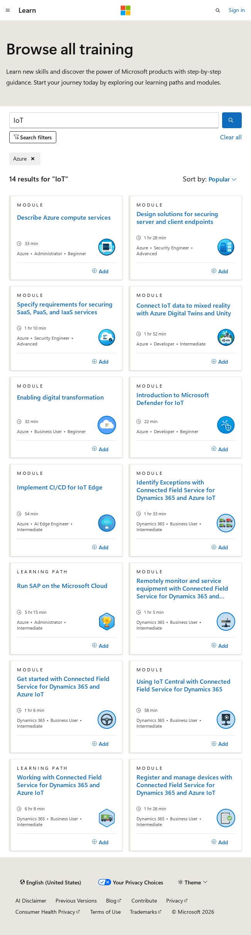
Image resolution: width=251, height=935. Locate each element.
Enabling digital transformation (60, 397)
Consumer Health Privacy (45, 911)
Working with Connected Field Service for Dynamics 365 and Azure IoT (59, 784)
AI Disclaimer (30, 900)
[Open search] (218, 10)
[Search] (114, 120)
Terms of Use (105, 911)
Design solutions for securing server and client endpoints (177, 217)
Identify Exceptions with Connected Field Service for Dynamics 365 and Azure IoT (176, 489)
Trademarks (143, 911)
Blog (111, 900)
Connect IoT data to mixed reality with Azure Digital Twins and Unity (183, 309)
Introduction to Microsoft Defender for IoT (172, 399)
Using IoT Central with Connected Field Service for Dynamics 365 (183, 685)
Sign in (237, 10)
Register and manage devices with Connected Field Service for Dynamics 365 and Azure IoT (184, 784)
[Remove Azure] (24, 158)
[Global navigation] (7, 10)
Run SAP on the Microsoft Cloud (62, 585)
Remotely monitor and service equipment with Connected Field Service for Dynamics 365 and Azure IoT (182, 588)
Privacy (174, 900)
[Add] (100, 271)
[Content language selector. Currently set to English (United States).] (50, 882)
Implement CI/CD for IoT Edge (60, 487)
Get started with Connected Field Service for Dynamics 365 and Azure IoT (63, 686)
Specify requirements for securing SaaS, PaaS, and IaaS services (65, 308)
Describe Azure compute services (64, 217)
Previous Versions (76, 900)
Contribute (144, 900)
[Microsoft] (126, 10)
